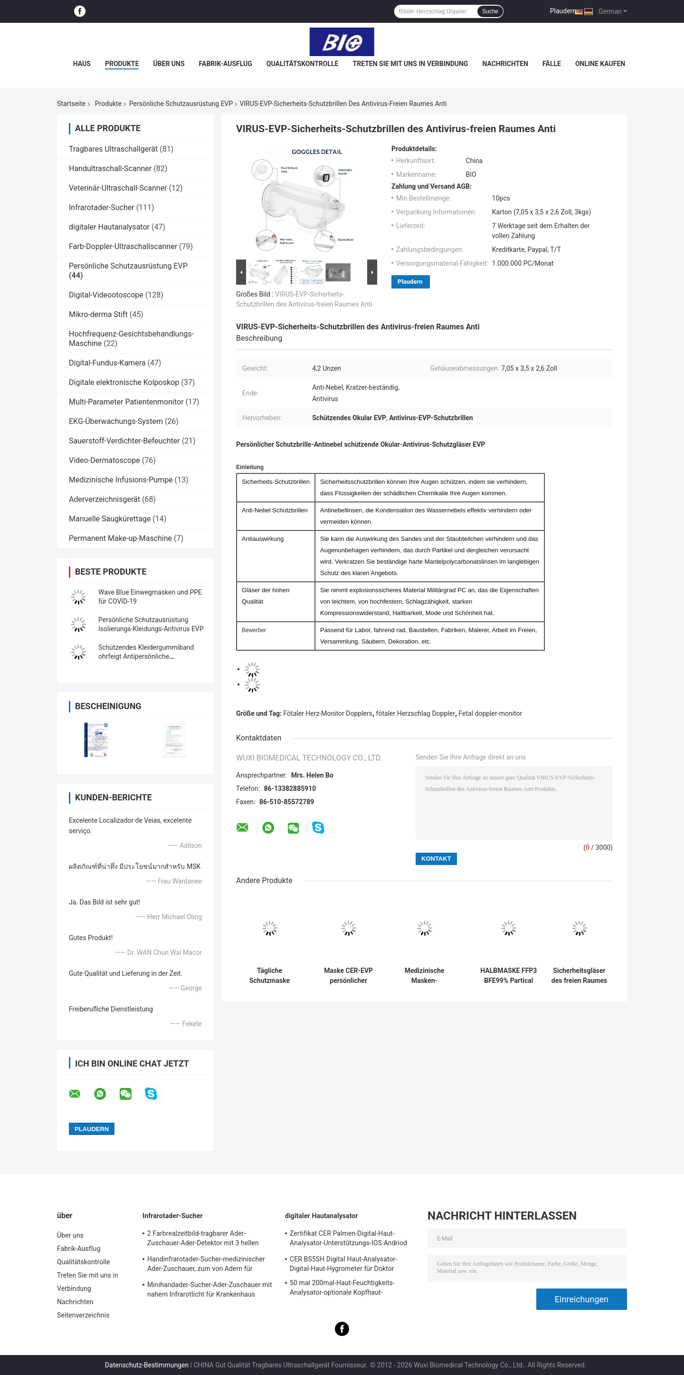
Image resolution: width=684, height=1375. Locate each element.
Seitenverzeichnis (83, 1315)
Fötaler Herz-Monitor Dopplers (328, 713)
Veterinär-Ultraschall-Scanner (118, 187)
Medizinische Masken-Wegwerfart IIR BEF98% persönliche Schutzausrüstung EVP (424, 976)
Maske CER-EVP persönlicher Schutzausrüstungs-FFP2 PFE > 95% (348, 976)
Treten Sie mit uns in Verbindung (410, 63)
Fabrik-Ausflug (225, 63)
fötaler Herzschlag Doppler (415, 713)
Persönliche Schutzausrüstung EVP (181, 103)
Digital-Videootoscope (106, 294)
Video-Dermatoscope (104, 460)
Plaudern (563, 11)
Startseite (71, 103)
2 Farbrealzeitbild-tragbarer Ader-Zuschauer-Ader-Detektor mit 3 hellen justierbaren (203, 1240)
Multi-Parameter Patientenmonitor (126, 401)
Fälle (551, 63)
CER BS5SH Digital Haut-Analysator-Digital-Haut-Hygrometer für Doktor (343, 1263)
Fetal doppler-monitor (490, 713)
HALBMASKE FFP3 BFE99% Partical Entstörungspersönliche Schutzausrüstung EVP (508, 976)
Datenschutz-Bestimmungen (147, 1365)
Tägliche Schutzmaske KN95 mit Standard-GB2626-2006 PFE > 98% (269, 976)
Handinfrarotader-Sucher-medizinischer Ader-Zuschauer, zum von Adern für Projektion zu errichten (206, 1265)
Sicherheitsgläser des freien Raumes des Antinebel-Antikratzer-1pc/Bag (579, 976)
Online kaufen (600, 63)
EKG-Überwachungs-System (116, 421)
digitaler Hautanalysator (109, 226)
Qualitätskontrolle (302, 63)
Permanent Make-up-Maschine (120, 538)
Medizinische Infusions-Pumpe (121, 479)
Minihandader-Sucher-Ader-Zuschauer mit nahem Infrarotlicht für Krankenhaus (209, 1289)
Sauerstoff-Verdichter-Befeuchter (124, 440)
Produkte (122, 63)
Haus (82, 63)
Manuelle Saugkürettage (110, 518)
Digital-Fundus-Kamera (107, 362)
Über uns (168, 63)
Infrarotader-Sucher (101, 207)
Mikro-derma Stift (98, 314)
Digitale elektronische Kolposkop (124, 382)
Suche (490, 11)
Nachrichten (505, 63)
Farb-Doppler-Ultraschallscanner (123, 246)
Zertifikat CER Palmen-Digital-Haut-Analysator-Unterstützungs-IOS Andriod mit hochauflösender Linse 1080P (348, 1240)
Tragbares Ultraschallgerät (113, 149)
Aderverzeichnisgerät (104, 499)
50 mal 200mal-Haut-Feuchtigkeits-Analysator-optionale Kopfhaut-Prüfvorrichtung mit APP (342, 1289)
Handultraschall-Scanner (110, 168)
